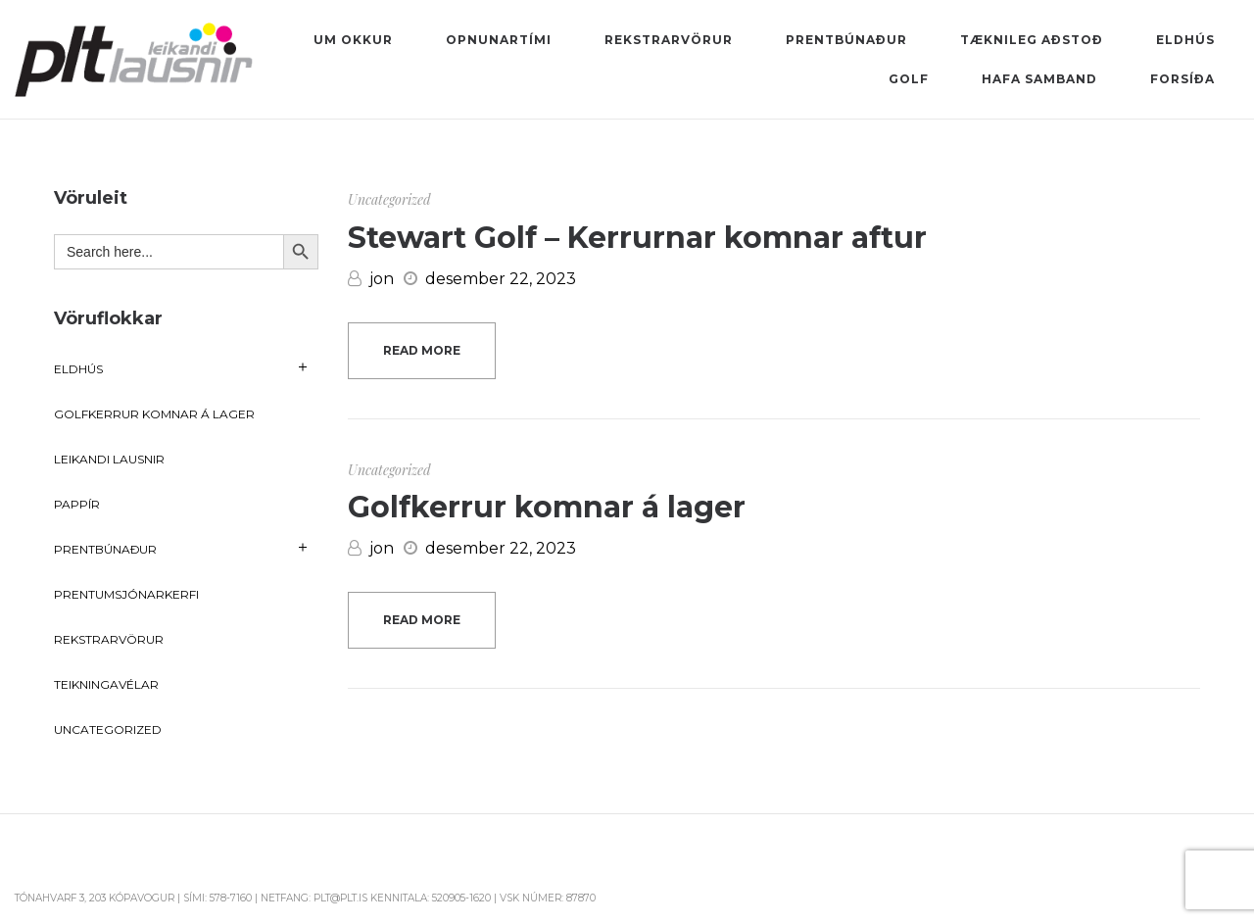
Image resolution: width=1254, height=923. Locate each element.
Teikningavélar (106, 684)
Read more (421, 350)
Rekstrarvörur (109, 639)
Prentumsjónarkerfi (126, 594)
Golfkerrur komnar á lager (547, 507)
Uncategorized (389, 199)
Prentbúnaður (105, 549)
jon (371, 278)
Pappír (77, 504)
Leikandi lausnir (109, 459)
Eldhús (78, 369)
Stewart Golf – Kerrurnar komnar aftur (637, 237)
